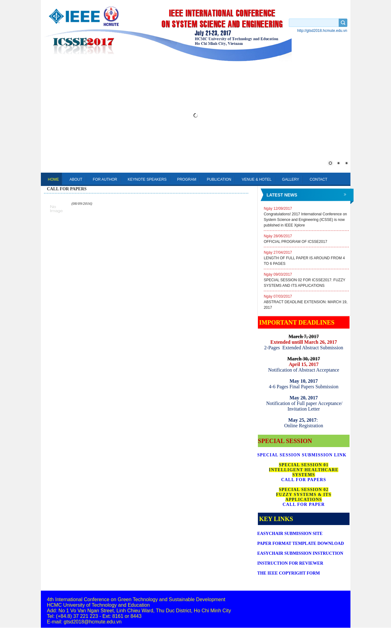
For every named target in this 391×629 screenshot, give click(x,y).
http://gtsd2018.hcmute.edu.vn (322, 30)
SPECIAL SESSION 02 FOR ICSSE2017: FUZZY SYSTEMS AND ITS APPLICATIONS (306, 280)
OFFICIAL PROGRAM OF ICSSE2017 (306, 238)
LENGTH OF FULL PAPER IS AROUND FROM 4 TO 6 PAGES (306, 258)
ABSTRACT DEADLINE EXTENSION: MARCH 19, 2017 (306, 302)
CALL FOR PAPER (304, 504)
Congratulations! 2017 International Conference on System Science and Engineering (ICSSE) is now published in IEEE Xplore (306, 216)
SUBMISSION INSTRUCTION (300, 553)
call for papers (67, 189)
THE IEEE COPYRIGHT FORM (288, 573)
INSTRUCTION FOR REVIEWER (290, 563)
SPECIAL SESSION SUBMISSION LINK (301, 455)
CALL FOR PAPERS (303, 479)
